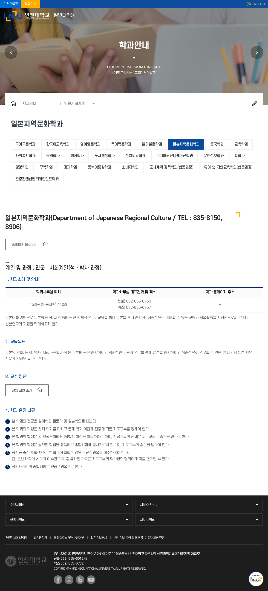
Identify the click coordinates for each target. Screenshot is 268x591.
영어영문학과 (90, 144)
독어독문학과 (121, 144)
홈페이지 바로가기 (24, 245)
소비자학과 (130, 167)
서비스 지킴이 (149, 505)
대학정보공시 (99, 537)
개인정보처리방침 (15, 537)
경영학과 (22, 167)
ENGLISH (259, 4)
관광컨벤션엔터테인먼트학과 (37, 179)
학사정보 (11, 52)
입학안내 (30, 4)
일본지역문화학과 (186, 144)
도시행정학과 (105, 156)
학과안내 (29, 104)
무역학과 (46, 167)
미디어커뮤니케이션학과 (174, 156)
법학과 (239, 156)
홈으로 (13, 103)
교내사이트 (147, 519)
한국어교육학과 (58, 144)
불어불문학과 (152, 144)
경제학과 (70, 167)
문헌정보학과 (214, 156)
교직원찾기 (40, 537)
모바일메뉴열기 (261, 16)
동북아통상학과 (99, 167)
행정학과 (77, 156)
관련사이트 (17, 519)
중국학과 (217, 144)
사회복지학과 (25, 156)
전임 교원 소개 (22, 390)
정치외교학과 (135, 156)
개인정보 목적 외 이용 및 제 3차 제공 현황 (139, 537)
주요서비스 (17, 505)
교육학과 (241, 144)
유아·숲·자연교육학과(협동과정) (228, 167)
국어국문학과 (25, 144)
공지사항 (257, 52)
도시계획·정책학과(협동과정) (171, 167)
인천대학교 (10, 4)
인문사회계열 (74, 104)
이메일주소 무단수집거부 (69, 537)
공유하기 (254, 103)
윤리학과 (53, 156)
